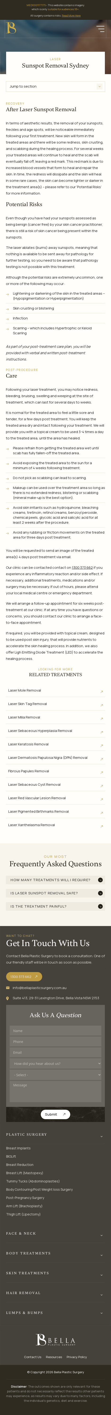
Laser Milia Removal (24, 717)
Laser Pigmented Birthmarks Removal (38, 811)
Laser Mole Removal (24, 690)
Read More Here (71, 15)
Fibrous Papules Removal (28, 771)
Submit (51, 1114)
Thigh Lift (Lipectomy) (23, 1214)
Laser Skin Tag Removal (27, 703)
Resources (54, 1357)
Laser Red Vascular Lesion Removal (37, 797)
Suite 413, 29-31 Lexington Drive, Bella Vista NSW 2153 (56, 997)
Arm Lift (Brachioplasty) (24, 1206)
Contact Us (32, 1357)
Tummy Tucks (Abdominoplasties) (33, 1181)
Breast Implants (18, 1148)
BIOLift (11, 1156)
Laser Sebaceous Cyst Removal (34, 784)
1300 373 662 (82, 567)
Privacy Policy (77, 1357)
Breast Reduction (19, 1164)
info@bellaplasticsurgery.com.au (39, 987)
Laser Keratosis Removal (28, 744)
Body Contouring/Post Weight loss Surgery (39, 1189)
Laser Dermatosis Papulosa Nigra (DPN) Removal (47, 757)
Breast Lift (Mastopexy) (24, 1173)
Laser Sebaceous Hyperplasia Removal (40, 730)
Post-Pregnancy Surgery (25, 1197)
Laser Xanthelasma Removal (31, 824)
